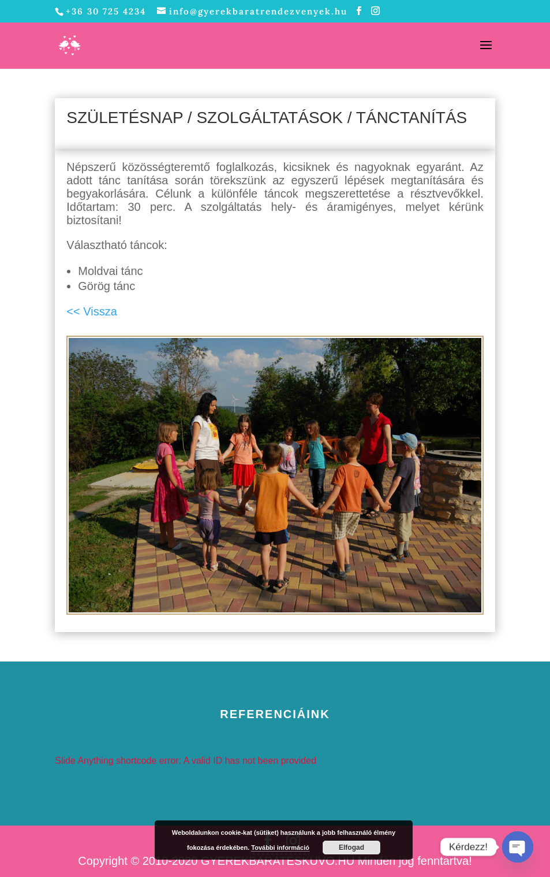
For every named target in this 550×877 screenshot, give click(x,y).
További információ (280, 847)
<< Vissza (91, 311)
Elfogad (351, 847)
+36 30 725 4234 (106, 11)
